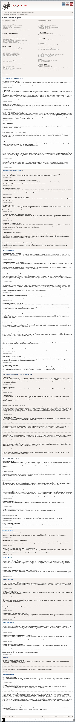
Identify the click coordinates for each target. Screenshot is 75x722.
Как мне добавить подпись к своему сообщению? (11, 49)
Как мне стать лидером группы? (44, 26)
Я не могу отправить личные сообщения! (46, 33)
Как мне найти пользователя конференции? (46, 48)
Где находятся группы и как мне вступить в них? (47, 25)
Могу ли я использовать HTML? (8, 66)
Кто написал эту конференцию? (44, 65)
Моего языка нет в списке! (7, 39)
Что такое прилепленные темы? (8, 71)
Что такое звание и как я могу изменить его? (10, 42)
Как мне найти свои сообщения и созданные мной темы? (49, 49)
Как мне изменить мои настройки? (8, 34)
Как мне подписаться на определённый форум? (47, 55)
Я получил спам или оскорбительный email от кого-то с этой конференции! (52, 35)
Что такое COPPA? (6, 22)
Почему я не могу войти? (7, 26)
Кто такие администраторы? (43, 21)
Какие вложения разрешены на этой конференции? (47, 60)
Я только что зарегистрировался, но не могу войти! (12, 25)
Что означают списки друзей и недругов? (46, 39)
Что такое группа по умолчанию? (44, 28)
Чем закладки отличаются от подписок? (45, 53)
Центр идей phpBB (6, 687)
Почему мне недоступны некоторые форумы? (11, 54)
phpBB (29, 209)
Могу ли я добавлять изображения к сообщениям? (11, 68)
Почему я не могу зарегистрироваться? (9, 24)
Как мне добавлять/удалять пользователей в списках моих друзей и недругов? (53, 40)
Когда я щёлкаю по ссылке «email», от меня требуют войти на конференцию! (16, 43)
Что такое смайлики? (6, 67)
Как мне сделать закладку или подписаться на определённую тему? (51, 54)
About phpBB (51, 679)
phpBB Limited (40, 678)
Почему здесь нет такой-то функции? (45, 66)
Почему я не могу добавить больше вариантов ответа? (12, 52)
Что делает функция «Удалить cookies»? (10, 30)
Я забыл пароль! (5, 28)
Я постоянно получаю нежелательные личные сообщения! (49, 34)
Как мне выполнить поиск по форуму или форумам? (48, 44)
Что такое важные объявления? (8, 69)
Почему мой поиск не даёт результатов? (45, 45)
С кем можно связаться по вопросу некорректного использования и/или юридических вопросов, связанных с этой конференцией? (54, 68)
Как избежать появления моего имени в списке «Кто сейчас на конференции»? (17, 35)
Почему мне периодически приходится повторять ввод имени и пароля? (16, 29)
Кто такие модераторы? (42, 22)
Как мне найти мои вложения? (44, 61)
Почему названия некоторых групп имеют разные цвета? (48, 27)
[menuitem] (4, 12)
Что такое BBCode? (6, 65)
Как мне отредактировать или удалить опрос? (11, 53)
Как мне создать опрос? (6, 51)
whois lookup (12, 695)
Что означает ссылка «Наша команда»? (45, 29)
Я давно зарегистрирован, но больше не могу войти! (12, 27)
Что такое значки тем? (6, 74)
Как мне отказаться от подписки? (44, 56)
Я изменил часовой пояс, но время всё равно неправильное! (13, 38)
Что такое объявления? (6, 70)
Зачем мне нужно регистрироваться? (9, 21)
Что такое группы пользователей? (44, 24)
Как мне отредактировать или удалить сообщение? (12, 48)
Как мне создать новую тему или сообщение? (11, 47)
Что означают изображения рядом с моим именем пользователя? (14, 40)
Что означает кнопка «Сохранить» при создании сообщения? (13, 58)
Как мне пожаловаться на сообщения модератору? (12, 57)
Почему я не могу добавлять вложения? (10, 55)
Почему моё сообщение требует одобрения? (10, 60)
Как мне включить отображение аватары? (10, 41)
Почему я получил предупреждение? (9, 56)
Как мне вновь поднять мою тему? (8, 61)
